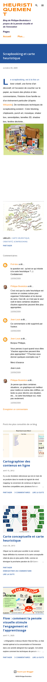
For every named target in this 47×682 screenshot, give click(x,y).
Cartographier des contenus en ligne (16, 463)
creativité (8, 241)
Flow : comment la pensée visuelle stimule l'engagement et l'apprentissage (22, 624)
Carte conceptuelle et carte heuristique (23, 538)
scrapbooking (20, 241)
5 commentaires (22, 657)
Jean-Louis (15, 319)
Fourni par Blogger (23, 672)
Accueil (7, 36)
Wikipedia (7, 105)
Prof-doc (14, 264)
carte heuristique (20, 238)
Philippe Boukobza (19, 286)
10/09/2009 (16, 278)
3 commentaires (22, 492)
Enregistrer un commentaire (15, 409)
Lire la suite (38, 492)
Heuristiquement (17, 10)
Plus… (21, 36)
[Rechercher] (36, 4)
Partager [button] (7, 245)
